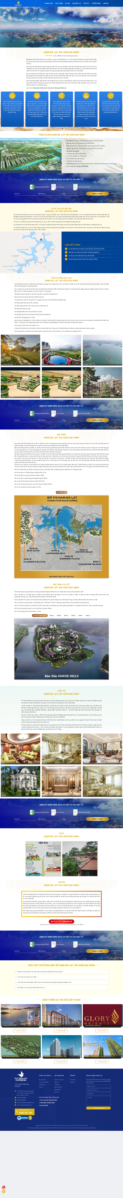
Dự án (67, 3)
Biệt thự (56, 1082)
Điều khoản (74, 1125)
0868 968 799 (25, 1113)
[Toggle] (16, 972)
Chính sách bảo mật (83, 1125)
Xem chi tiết (20, 1030)
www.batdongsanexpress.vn (24, 1105)
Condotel (57, 1084)
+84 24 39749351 (21, 1100)
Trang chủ (49, 3)
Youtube (72, 1082)
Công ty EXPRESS (83, 166)
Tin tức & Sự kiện (43, 1082)
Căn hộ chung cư (59, 1079)
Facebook (72, 1079)
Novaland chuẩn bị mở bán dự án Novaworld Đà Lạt (49, 88)
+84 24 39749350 (21, 1097)
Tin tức (86, 3)
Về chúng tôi (42, 1079)
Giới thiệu (59, 3)
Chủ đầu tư (76, 3)
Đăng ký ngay (98, 1108)
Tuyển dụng (96, 3)
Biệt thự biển (58, 1087)
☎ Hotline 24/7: (61, 921)
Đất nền (56, 1092)
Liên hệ (105, 3)
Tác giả (69, 1125)
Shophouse (57, 1089)
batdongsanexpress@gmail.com (25, 1102)
